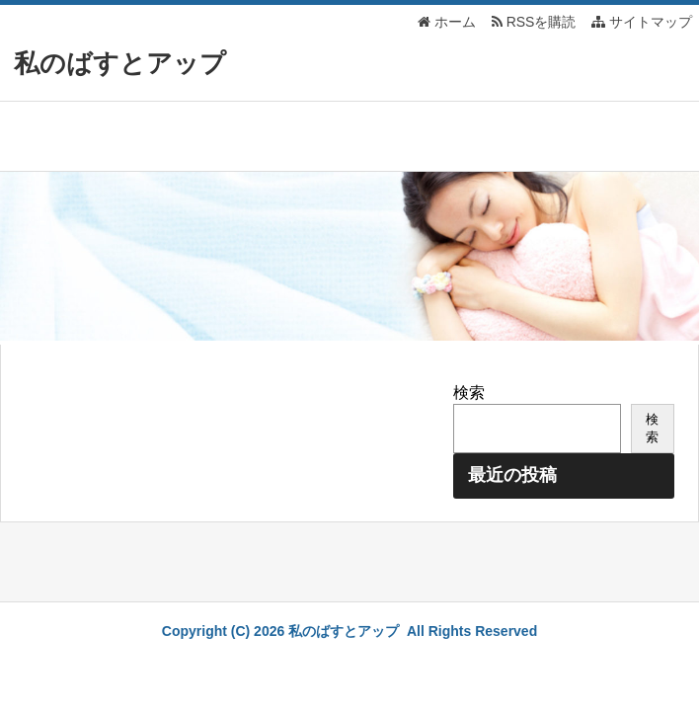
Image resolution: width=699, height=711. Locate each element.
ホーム (447, 22)
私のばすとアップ (120, 63)
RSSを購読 (537, 22)
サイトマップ (641, 22)
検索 (469, 392)
